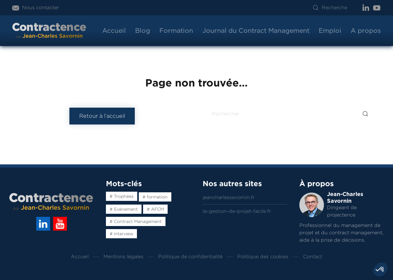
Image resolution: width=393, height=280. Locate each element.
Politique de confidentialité (190, 256)
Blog (142, 30)
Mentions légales (123, 256)
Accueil (114, 30)
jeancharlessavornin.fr (229, 197)
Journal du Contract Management (255, 30)
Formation (176, 30)
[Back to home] (49, 30)
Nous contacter (35, 7)
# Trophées (122, 196)
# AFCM (155, 209)
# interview (121, 233)
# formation (155, 196)
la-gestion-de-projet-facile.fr (237, 211)
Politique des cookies (262, 256)
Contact (312, 256)
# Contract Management (136, 221)
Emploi (330, 30)
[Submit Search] (365, 114)
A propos (366, 30)
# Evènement (124, 209)
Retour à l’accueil (102, 116)
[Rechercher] (291, 114)
